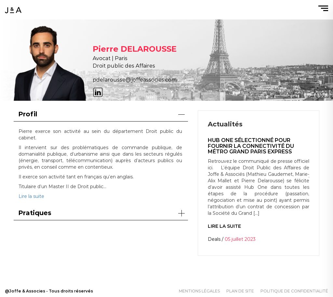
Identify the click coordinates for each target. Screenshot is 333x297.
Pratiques (101, 213)
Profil (101, 114)
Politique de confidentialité (294, 291)
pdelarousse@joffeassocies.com (135, 80)
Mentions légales (199, 291)
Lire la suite (31, 196)
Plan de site (240, 291)
